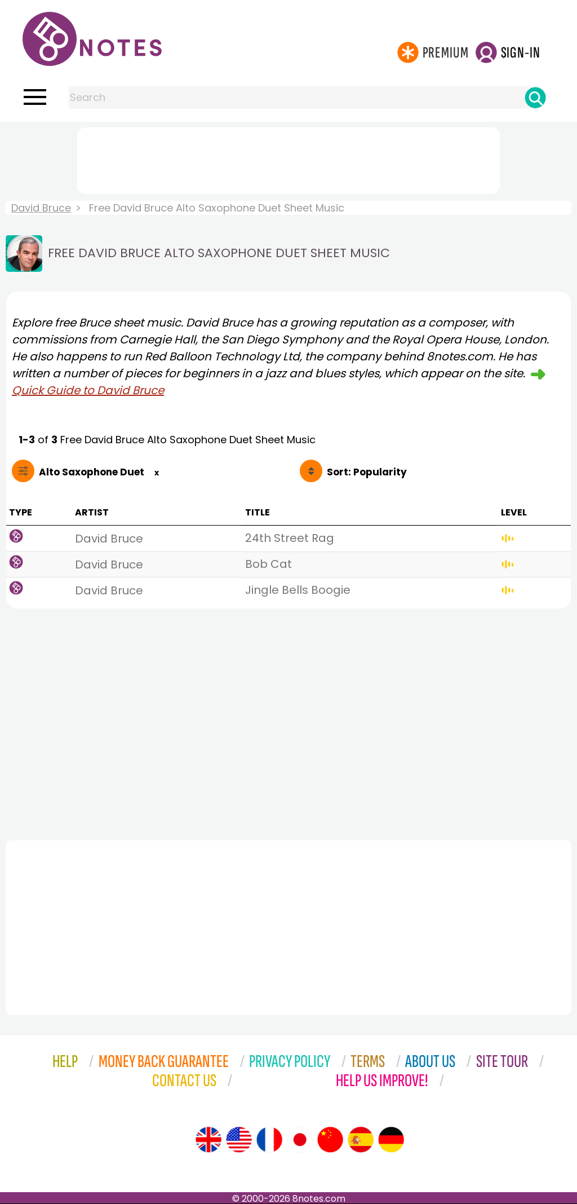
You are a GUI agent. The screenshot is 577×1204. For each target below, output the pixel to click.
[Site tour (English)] (208, 1140)
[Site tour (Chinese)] (330, 1140)
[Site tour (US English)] (239, 1140)
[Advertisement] (288, 158)
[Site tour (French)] (269, 1140)
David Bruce (41, 208)
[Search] (535, 97)
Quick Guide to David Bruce (88, 390)
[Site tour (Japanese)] (300, 1140)
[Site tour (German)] (391, 1140)
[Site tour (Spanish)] (361, 1140)
